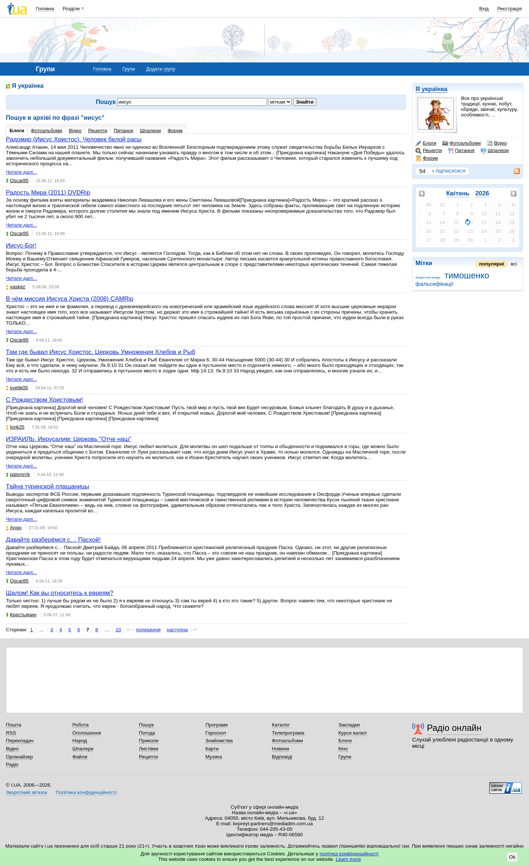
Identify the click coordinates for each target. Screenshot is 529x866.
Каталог (281, 725)
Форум (426, 158)
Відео (497, 143)
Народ (79, 740)
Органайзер (19, 756)
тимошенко (467, 275)
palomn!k (18, 474)
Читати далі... (21, 172)
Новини (280, 748)
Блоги (425, 143)
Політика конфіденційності (86, 792)
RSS (11, 733)
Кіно (343, 748)
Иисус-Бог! (21, 245)
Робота (80, 725)
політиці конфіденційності (349, 853)
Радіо (12, 764)
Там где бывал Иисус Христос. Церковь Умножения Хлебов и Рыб (100, 352)
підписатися (448, 171)
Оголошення (86, 733)
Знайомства (219, 740)
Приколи (148, 740)
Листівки (148, 748)
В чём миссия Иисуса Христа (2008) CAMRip (69, 298)
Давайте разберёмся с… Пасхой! (53, 539)
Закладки (349, 725)
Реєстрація (509, 8)
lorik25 (15, 427)
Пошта (13, 725)
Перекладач (19, 740)
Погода (147, 733)
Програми (216, 725)
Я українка (431, 89)
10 (118, 629)
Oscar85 (17, 180)
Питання (461, 151)
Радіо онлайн (454, 728)
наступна (177, 629)
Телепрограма (288, 733)
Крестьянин (21, 614)
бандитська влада (427, 277)
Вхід (484, 8)
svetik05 (17, 387)
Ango (13, 527)
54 (422, 171)
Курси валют (352, 733)
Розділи (71, 8)
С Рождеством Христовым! (44, 399)
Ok (512, 857)
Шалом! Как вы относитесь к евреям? (59, 592)
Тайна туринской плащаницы (47, 486)
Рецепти (428, 151)
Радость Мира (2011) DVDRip (48, 192)
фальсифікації (434, 284)
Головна (45, 8)
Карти (212, 748)
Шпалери (495, 151)
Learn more (348, 859)
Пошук (146, 725)
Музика (213, 756)
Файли (79, 756)
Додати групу (160, 69)
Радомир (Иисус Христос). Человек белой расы (73, 139)
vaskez (15, 286)
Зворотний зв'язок (26, 792)
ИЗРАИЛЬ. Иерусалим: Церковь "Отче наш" (68, 439)
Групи (128, 69)
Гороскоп (215, 733)
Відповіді (282, 756)
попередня (148, 629)
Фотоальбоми (461, 143)
